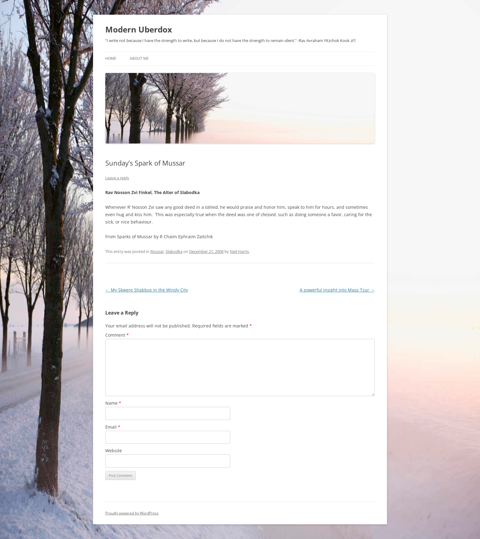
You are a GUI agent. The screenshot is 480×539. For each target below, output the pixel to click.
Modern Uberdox (138, 29)
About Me (139, 58)
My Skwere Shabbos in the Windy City (146, 290)
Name (113, 403)
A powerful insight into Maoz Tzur (337, 290)
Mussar (157, 251)
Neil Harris (239, 251)
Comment (117, 335)
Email (112, 427)
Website (113, 450)
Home (110, 58)
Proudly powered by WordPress (132, 513)
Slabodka (174, 251)
